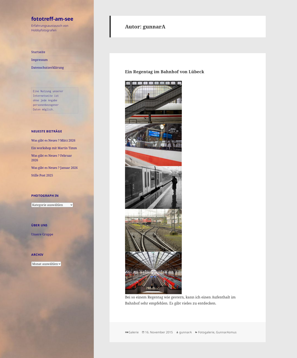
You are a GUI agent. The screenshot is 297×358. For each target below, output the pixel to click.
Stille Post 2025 (42, 175)
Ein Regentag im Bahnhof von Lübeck (164, 71)
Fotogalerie (206, 332)
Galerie (133, 332)
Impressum (39, 60)
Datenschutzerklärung (47, 67)
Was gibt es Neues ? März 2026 (53, 140)
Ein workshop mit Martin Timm (54, 148)
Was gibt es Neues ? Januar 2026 (54, 168)
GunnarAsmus (226, 332)
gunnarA (185, 332)
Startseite (38, 52)
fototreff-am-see (52, 18)
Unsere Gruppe (42, 234)
